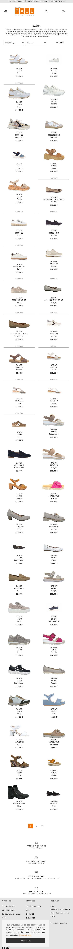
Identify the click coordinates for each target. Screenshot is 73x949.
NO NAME (30, 914)
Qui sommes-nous (8, 906)
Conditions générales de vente (11, 915)
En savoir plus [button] (25, 935)
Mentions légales (8, 910)
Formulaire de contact (59, 923)
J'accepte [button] (25, 941)
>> (42, 826)
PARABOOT (30, 918)
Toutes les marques (33, 906)
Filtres (60, 43)
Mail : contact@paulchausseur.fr (60, 907)
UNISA (28, 910)
